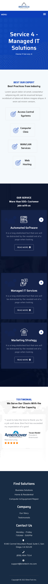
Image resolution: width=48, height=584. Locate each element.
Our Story (24, 513)
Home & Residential (24, 494)
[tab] (22, 113)
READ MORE (24, 247)
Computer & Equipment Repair (24, 499)
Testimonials (24, 517)
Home (18, 54)
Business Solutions (24, 490)
